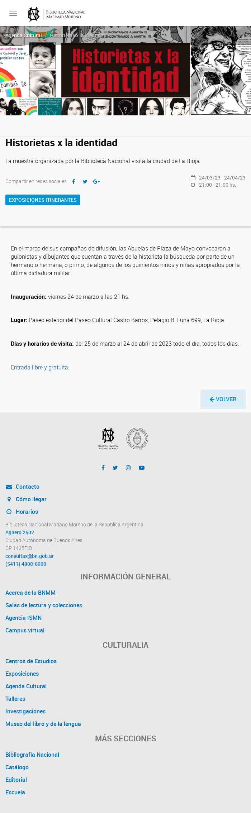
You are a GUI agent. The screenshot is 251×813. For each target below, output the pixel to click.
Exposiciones (22, 674)
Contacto (22, 487)
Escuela (15, 792)
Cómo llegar (26, 499)
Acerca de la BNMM (30, 593)
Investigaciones (25, 711)
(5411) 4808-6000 (25, 564)
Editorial (16, 780)
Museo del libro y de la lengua (43, 724)
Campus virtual (24, 630)
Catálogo (17, 767)
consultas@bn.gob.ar (29, 556)
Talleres (15, 699)
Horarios (21, 512)
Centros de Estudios (31, 661)
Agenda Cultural (23, 35)
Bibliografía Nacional (32, 755)
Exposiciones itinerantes (43, 199)
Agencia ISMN (23, 618)
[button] (223, 399)
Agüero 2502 (19, 532)
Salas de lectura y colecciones (43, 605)
